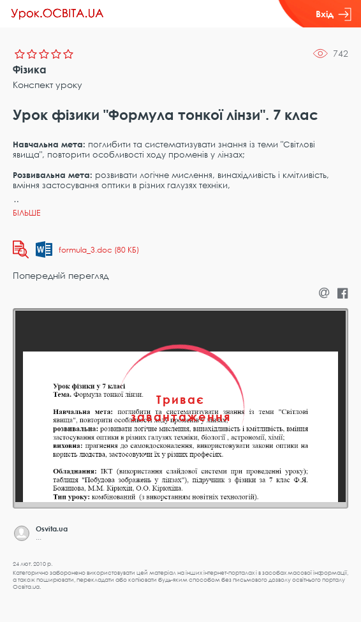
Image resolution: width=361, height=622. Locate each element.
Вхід (333, 14)
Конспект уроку (47, 84)
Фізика (30, 69)
